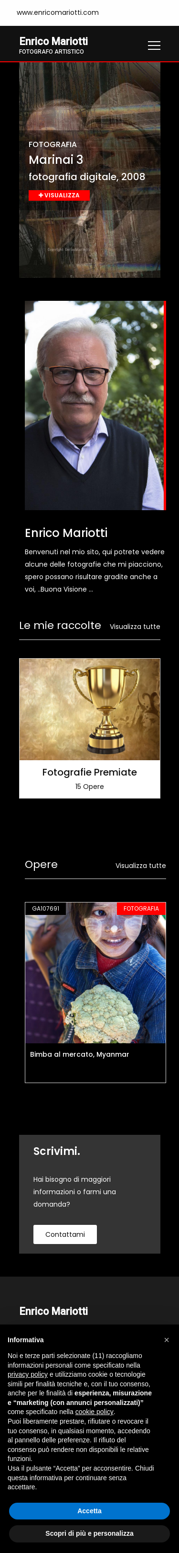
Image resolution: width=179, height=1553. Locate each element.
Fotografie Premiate (89, 772)
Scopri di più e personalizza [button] (89, 1533)
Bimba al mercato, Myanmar (79, 1054)
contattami (65, 1234)
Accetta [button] (89, 1511)
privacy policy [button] (28, 1374)
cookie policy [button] (94, 1412)
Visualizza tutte (135, 626)
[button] (166, 1339)
